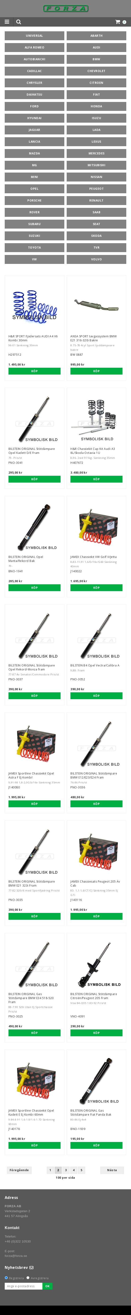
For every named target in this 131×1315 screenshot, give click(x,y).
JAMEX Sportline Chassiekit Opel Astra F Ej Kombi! (31, 775)
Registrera (16, 1278)
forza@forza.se (16, 1256)
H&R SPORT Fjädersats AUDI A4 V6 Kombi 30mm (33, 338)
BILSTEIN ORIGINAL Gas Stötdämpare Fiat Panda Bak (90, 1113)
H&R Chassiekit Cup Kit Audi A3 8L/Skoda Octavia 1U (92, 451)
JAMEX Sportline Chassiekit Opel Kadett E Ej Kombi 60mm (31, 1113)
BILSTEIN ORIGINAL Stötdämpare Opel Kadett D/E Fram (31, 451)
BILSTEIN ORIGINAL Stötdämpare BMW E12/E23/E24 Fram (93, 775)
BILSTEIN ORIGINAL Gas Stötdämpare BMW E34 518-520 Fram (31, 998)
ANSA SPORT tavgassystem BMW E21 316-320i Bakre (93, 338)
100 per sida (65, 1178)
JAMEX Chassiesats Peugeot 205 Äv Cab (95, 883)
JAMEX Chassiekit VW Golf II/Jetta (93, 557)
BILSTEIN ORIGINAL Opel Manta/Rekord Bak (25, 559)
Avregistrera (40, 1278)
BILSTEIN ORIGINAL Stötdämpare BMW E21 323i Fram (31, 883)
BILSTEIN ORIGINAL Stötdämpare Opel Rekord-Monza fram (31, 667)
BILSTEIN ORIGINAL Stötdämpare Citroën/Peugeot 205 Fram (93, 996)
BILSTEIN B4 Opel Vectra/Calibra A (94, 665)
